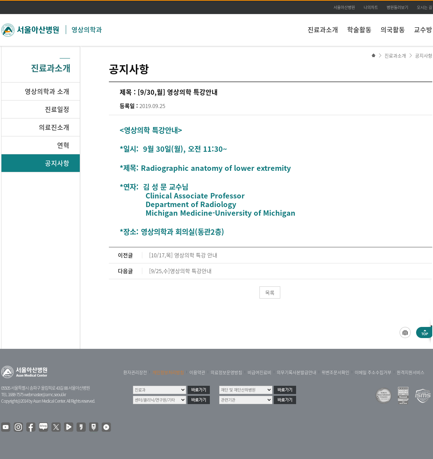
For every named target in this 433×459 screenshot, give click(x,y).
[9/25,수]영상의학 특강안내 (180, 271)
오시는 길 (424, 7)
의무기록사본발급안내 (296, 372)
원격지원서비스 (410, 372)
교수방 (423, 29)
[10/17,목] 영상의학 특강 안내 (183, 255)
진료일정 (57, 109)
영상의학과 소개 (47, 91)
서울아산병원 (344, 7)
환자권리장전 (135, 372)
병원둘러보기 (397, 7)
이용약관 (197, 372)
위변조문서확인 (335, 372)
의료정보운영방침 (226, 372)
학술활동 (359, 29)
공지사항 (423, 55)
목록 (270, 292)
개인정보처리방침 (168, 372)
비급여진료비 (259, 372)
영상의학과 (87, 29)
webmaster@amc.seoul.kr (45, 394)
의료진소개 (54, 127)
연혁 (63, 145)
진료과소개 (323, 29)
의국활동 (393, 29)
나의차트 (371, 7)
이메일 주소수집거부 (373, 372)
